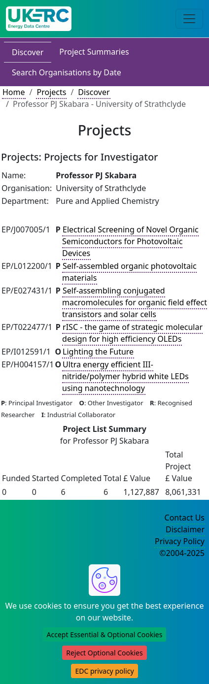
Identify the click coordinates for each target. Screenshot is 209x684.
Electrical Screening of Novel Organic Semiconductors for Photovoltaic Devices (130, 241)
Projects (51, 92)
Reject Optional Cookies (104, 652)
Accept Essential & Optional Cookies (105, 634)
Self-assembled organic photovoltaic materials (129, 272)
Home (13, 92)
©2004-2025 (182, 553)
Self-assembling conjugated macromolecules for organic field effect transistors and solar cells (134, 302)
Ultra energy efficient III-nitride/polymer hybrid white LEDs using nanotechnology (125, 376)
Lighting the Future (98, 351)
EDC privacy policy (104, 671)
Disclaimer (185, 529)
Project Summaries (94, 51)
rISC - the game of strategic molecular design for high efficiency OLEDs (132, 333)
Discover (27, 52)
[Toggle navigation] (189, 19)
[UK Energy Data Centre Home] (38, 18)
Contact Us (185, 517)
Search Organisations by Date (66, 72)
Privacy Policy (180, 541)
